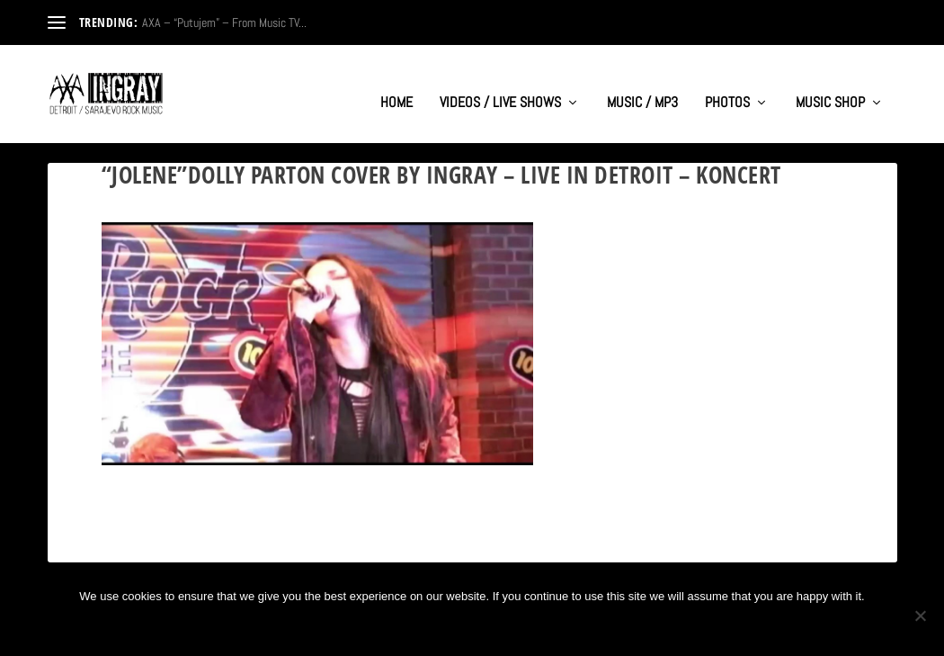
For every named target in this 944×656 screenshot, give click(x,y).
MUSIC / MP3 (642, 86)
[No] (920, 616)
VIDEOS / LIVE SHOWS (500, 86)
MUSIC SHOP (830, 86)
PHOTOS (727, 86)
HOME (396, 86)
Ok (413, 627)
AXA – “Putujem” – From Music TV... (224, 22)
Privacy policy (500, 627)
